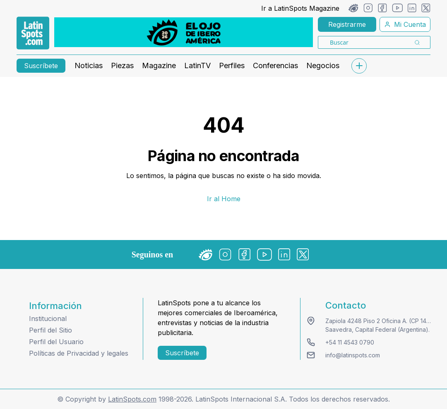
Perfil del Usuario (56, 342)
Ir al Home (223, 199)
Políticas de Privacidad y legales (78, 353)
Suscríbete (41, 66)
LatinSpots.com (132, 399)
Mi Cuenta (405, 24)
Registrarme (347, 24)
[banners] (183, 32)
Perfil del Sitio (50, 330)
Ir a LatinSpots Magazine (300, 8)
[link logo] (33, 33)
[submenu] (359, 66)
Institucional (48, 318)
